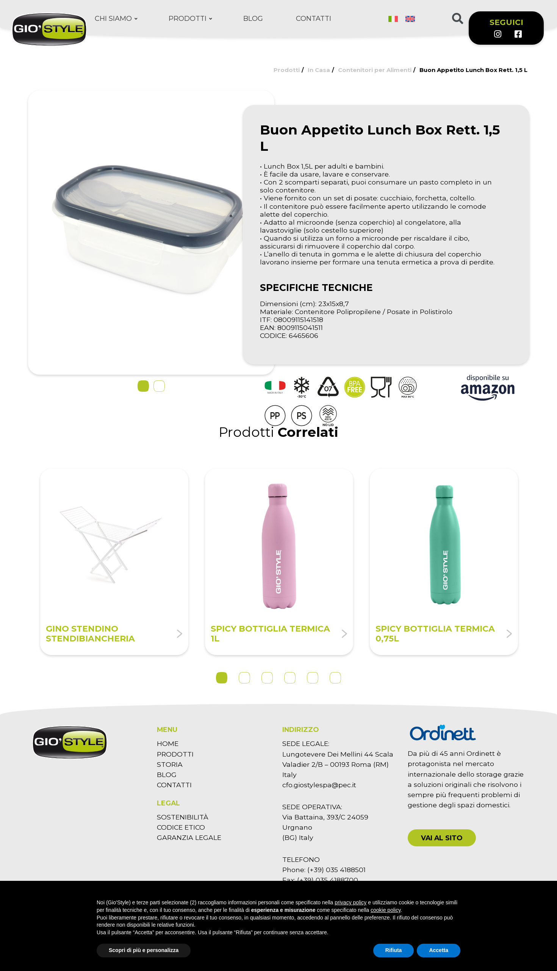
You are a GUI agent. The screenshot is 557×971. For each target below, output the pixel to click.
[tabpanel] (114, 562)
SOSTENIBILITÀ (182, 817)
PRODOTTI (175, 754)
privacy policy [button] (350, 902)
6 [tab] (335, 677)
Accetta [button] (438, 950)
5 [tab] (312, 677)
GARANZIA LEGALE (189, 837)
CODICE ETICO (181, 827)
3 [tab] (267, 677)
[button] (143, 386)
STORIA (170, 764)
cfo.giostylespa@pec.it (319, 785)
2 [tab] (244, 677)
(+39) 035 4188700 (327, 880)
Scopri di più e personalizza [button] (143, 950)
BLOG (167, 775)
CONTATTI (174, 785)
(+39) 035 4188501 (336, 870)
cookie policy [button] (386, 910)
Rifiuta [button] (393, 950)
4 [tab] (290, 677)
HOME (167, 743)
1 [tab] (221, 677)
